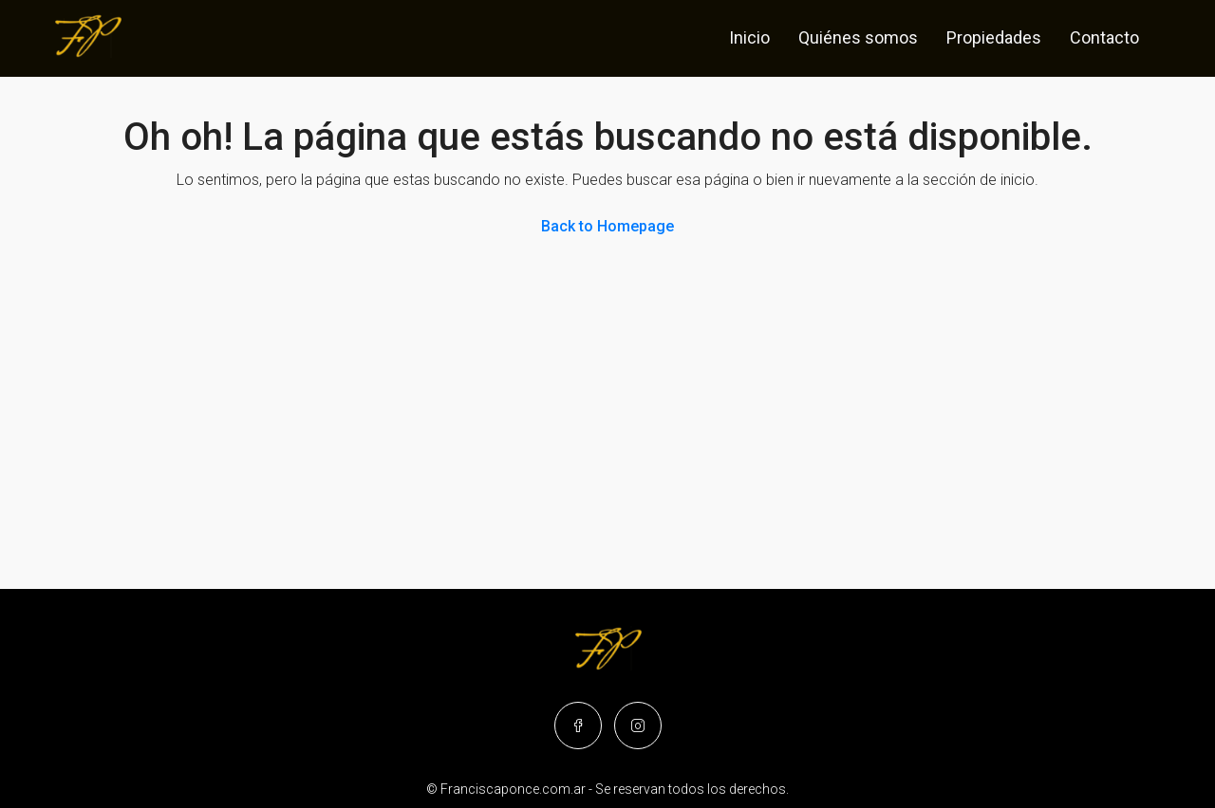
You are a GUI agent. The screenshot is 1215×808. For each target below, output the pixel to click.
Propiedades (993, 37)
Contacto (1104, 37)
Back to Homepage (607, 226)
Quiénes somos (858, 37)
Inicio (749, 37)
